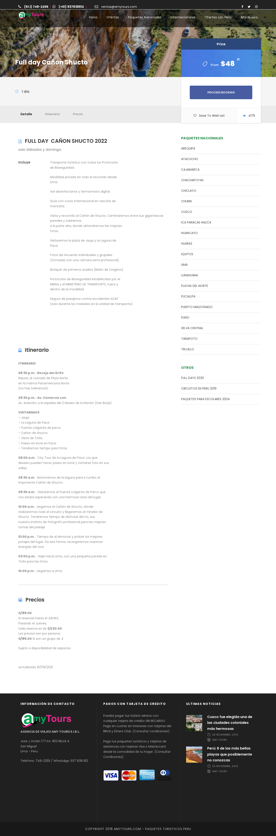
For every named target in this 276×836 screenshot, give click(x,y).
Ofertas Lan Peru (218, 17)
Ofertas (113, 17)
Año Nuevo (249, 17)
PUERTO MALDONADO (197, 307)
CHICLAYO (188, 191)
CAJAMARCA (190, 169)
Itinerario (52, 114)
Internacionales (183, 17)
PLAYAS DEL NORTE (194, 286)
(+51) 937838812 (71, 7)
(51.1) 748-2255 (36, 7)
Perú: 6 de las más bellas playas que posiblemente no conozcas (229, 754)
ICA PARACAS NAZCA (196, 222)
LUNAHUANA (189, 275)
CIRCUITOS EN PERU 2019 (198, 388)
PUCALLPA (188, 296)
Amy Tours (219, 740)
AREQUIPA (188, 148)
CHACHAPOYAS (192, 180)
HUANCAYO (189, 233)
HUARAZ (186, 243)
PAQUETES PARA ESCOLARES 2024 (205, 399)
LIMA (184, 264)
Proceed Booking (221, 92)
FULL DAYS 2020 (192, 378)
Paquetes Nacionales (145, 17)
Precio (78, 114)
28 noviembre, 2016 (225, 734)
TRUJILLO (187, 349)
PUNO (185, 317)
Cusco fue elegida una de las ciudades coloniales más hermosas (229, 722)
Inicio (93, 17)
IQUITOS (187, 254)
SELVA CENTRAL (192, 328)
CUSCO (186, 212)
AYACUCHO (189, 159)
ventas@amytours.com (119, 7)
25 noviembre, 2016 (225, 766)
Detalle (26, 114)
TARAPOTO (189, 338)
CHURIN (186, 201)
